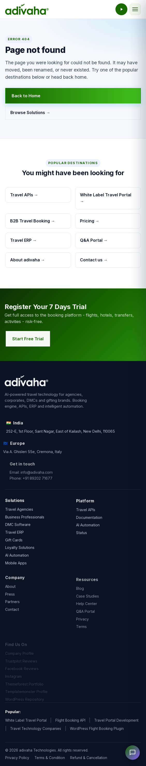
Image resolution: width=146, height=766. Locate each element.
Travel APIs (85, 516)
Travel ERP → (23, 240)
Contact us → (94, 259)
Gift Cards (14, 543)
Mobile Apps (16, 566)
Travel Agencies (19, 512)
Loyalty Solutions (19, 551)
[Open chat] (132, 752)
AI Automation (17, 558)
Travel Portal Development (116, 720)
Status (81, 539)
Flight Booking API (70, 720)
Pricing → (89, 220)
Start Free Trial (31, 338)
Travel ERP (14, 535)
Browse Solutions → (30, 112)
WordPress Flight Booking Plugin (97, 729)
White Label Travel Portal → (105, 198)
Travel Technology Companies (35, 729)
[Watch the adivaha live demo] (121, 9)
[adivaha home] (27, 9)
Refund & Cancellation (88, 758)
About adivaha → (27, 259)
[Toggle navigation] (135, 9)
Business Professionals (24, 520)
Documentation (89, 524)
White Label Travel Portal (26, 720)
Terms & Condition (49, 758)
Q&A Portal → (94, 240)
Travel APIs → (24, 194)
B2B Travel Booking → (32, 220)
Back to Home (26, 95)
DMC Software (18, 528)
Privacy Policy (17, 758)
